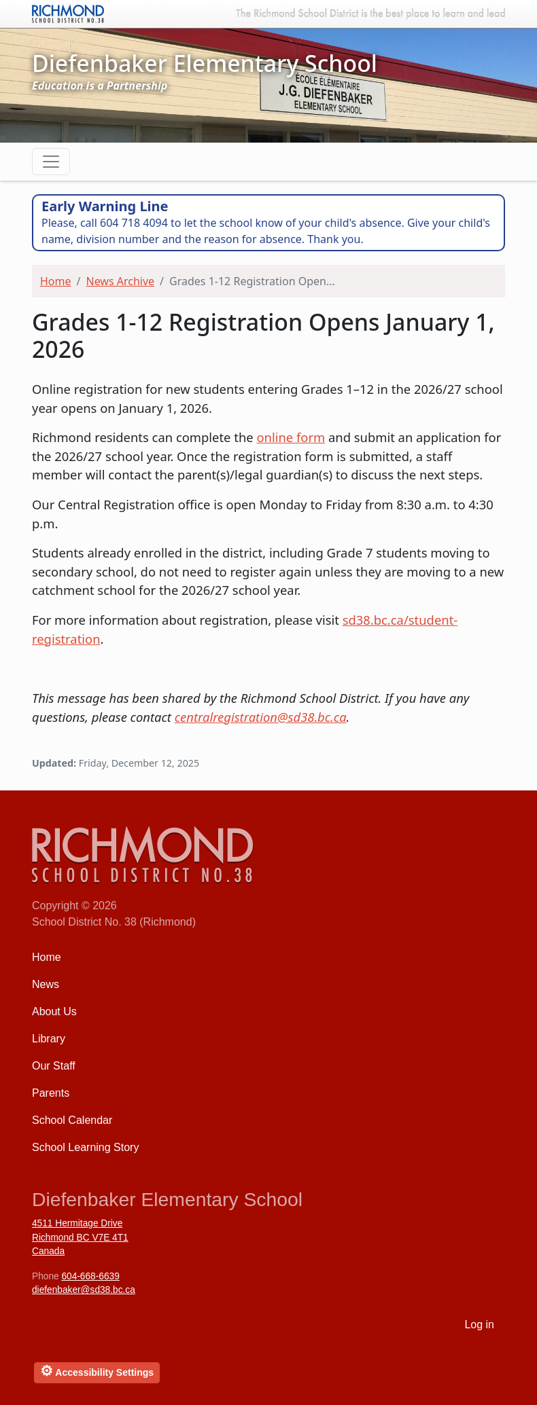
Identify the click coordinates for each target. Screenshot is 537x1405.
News (45, 984)
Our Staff (53, 1066)
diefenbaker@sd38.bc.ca (83, 1290)
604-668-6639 (90, 1276)
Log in (479, 1324)
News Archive (120, 281)
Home (55, 281)
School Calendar (72, 1120)
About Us (54, 1011)
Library (48, 1038)
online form (290, 436)
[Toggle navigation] (51, 161)
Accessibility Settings (97, 1371)
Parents (50, 1093)
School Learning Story (85, 1147)
